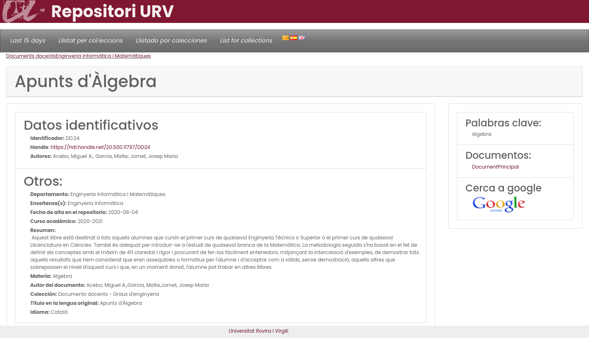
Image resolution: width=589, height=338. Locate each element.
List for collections (246, 40)
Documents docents (31, 55)
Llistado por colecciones (171, 40)
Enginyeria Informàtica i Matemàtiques (103, 55)
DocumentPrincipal (495, 166)
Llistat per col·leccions (90, 40)
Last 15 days (27, 40)
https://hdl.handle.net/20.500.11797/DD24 (100, 147)
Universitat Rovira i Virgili (258, 330)
